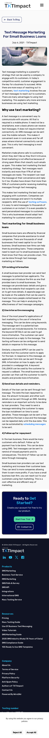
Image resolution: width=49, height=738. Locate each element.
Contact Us (7, 690)
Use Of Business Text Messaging (17, 626)
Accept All (31, 732)
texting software (37, 202)
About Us (6, 665)
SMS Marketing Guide (12, 635)
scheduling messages (34, 424)
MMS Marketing (9, 579)
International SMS (10, 595)
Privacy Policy (8, 674)
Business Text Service (12, 575)
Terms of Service (10, 669)
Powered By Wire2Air (12, 694)
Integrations (8, 591)
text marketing (21, 90)
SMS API (5, 587)
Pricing (5, 618)
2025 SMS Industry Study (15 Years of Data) (22, 639)
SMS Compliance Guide (12, 643)
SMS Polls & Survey (10, 583)
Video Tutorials (9, 630)
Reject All (17, 732)
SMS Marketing (9, 571)
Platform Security (10, 678)
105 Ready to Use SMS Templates (17, 647)
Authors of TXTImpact (12, 686)
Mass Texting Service (12, 600)
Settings (24, 727)
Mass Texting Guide (11, 622)
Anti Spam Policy (10, 682)
